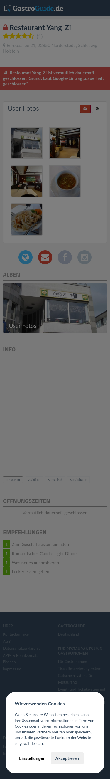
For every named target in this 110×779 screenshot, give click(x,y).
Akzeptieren (67, 758)
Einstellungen (32, 758)
